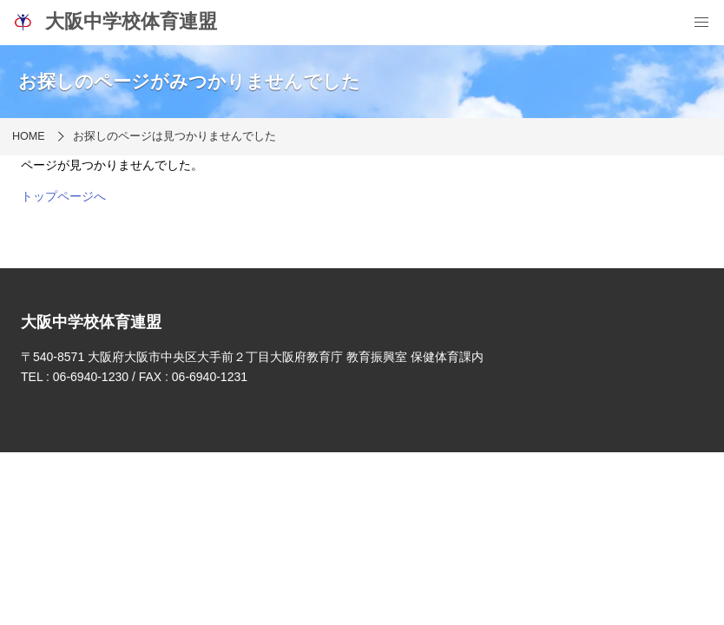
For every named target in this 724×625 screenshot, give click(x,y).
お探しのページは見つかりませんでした (174, 136)
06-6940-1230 (90, 377)
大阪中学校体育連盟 (113, 22)
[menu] (701, 22)
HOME (28, 136)
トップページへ (63, 196)
